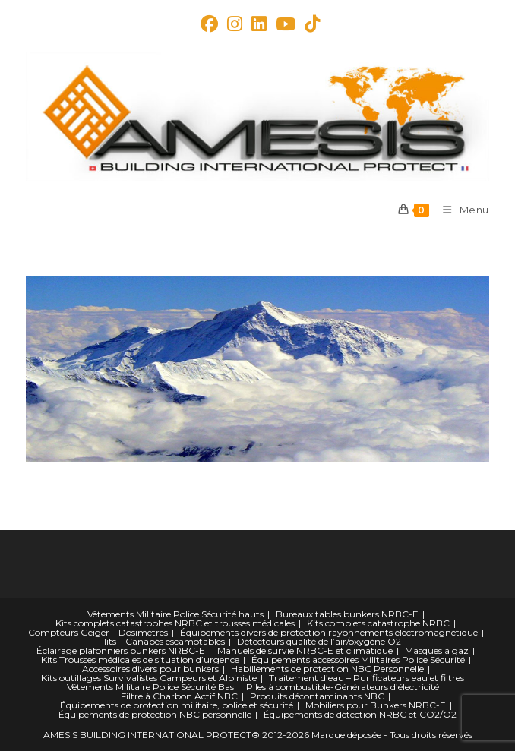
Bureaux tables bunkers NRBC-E (347, 614)
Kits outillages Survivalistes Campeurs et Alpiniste (149, 677)
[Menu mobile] (460, 210)
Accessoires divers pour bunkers (150, 668)
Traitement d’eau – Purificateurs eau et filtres (366, 677)
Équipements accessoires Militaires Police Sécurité (358, 659)
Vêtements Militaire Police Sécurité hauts (175, 614)
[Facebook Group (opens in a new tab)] (209, 24)
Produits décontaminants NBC (317, 696)
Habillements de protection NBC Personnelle (327, 668)
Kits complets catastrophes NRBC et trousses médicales (175, 623)
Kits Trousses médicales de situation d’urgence (140, 659)
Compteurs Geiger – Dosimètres (98, 632)
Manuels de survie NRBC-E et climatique (305, 650)
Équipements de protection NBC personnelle (154, 714)
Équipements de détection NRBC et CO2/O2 (360, 714)
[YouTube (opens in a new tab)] (285, 24)
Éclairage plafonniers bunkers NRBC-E (120, 650)
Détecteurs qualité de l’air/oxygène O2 (319, 641)
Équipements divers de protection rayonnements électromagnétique (329, 632)
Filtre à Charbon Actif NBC (179, 696)
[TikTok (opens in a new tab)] (310, 24)
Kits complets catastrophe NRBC (378, 623)
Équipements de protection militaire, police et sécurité (176, 705)
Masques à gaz (437, 650)
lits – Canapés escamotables (164, 641)
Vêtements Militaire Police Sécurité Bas (150, 687)
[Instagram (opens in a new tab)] (235, 24)
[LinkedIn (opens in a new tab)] (259, 24)
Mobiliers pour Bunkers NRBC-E (375, 705)
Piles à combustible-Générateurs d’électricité (342, 687)
